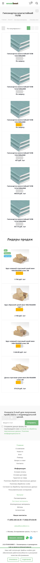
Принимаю (13, 559)
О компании (20, 448)
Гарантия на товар (20, 478)
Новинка (7, 253)
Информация (20, 468)
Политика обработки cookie (20, 484)
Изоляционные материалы (20, 504)
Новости (20, 451)
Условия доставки (20, 475)
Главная (20, 445)
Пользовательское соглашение (20, 490)
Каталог (20, 495)
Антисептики (20, 510)
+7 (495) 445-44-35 (14, 520)
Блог (20, 454)
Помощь (20, 457)
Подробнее (26, 559)
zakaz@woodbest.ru (21, 526)
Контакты (20, 463)
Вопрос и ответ (19, 460)
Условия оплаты (20, 472)
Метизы (20, 507)
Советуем (7, 256)
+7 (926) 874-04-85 (29, 520)
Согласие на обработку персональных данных (20, 487)
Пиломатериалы (20, 498)
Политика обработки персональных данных (20, 481)
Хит (5, 250)
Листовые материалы (20, 501)
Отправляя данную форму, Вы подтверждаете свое (20, 430)
